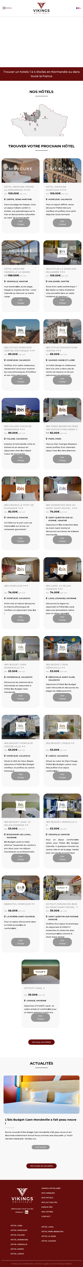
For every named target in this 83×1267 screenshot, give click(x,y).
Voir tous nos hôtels (41, 1042)
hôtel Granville (19, 1244)
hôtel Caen (16, 1226)
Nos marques (48, 1193)
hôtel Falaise (18, 1235)
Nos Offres (47, 1212)
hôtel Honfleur (19, 1230)
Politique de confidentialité (22, 1264)
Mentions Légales (42, 1264)
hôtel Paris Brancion (52, 1231)
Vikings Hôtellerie (51, 1188)
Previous (4, 42)
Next (79, 42)
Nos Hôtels (47, 1198)
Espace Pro (47, 1207)
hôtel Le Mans (49, 1236)
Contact (46, 1216)
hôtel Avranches (19, 1240)
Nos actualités (49, 1202)
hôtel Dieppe (17, 1249)
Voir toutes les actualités (41, 1166)
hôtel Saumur (49, 1241)
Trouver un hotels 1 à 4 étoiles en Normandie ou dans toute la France (41, 74)
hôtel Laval (48, 1227)
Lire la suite (40, 1147)
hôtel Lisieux (17, 1254)
